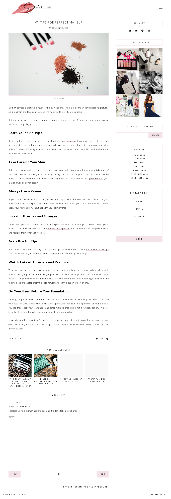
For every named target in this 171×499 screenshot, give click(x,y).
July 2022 (139, 155)
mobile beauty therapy (97, 249)
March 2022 (139, 170)
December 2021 (139, 174)
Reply (12, 417)
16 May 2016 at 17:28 (19, 406)
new (14, 474)
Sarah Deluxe (20, 495)
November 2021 (139, 178)
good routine (95, 178)
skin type (71, 141)
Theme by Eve (159, 495)
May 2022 (139, 163)
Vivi (18, 403)
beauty (17, 339)
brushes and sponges (58, 228)
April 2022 (139, 166)
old (103, 474)
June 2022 (139, 159)
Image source (58, 98)
